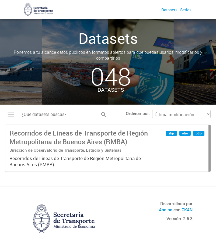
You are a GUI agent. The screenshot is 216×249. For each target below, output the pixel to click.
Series (185, 9)
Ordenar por (137, 113)
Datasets (169, 9)
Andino (165, 210)
